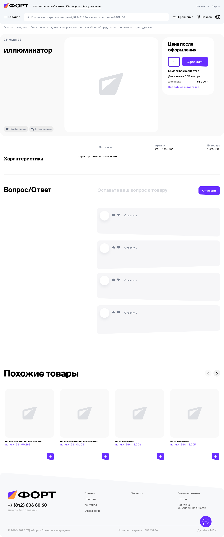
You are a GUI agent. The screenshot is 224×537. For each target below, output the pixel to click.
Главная (9, 27)
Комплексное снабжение (48, 6)
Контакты (202, 6)
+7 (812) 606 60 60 (32, 508)
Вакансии (137, 493)
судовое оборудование (32, 27)
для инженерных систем (66, 27)
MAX (213, 530)
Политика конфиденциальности (192, 506)
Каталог (12, 17)
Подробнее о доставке (183, 87)
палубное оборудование (101, 27)
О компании (92, 510)
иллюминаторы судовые (136, 27)
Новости (90, 499)
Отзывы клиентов (189, 493)
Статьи (182, 499)
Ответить (130, 215)
